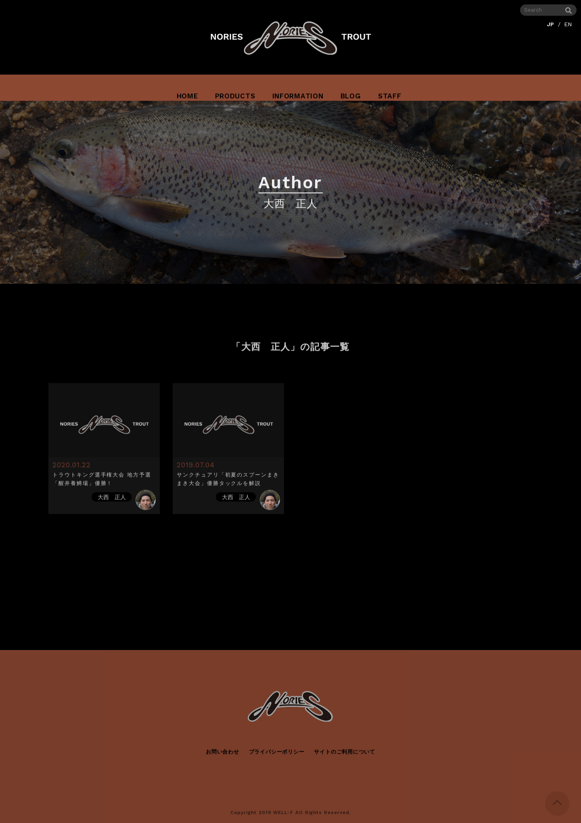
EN (568, 23)
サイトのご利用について (344, 755)
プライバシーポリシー (277, 755)
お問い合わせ (222, 755)
